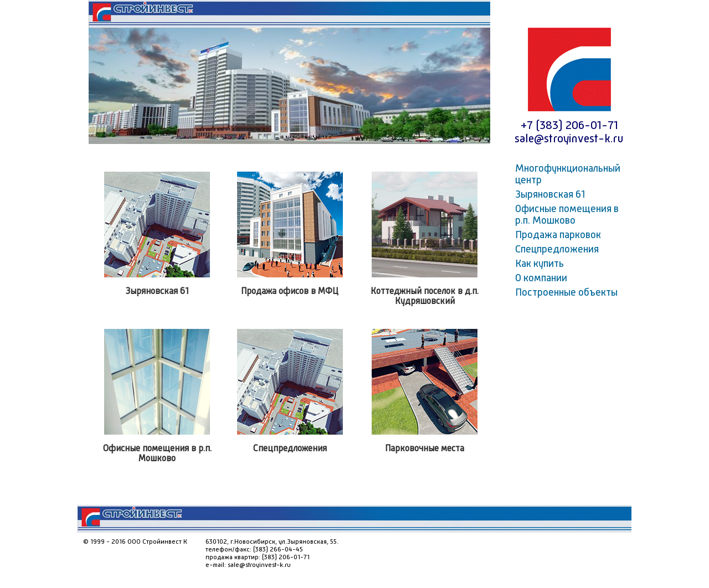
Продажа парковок (558, 235)
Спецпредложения (290, 449)
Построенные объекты (566, 293)
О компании (541, 278)
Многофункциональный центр (567, 174)
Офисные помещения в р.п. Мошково (567, 215)
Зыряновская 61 (157, 291)
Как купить (539, 264)
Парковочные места (424, 449)
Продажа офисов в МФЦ (289, 291)
